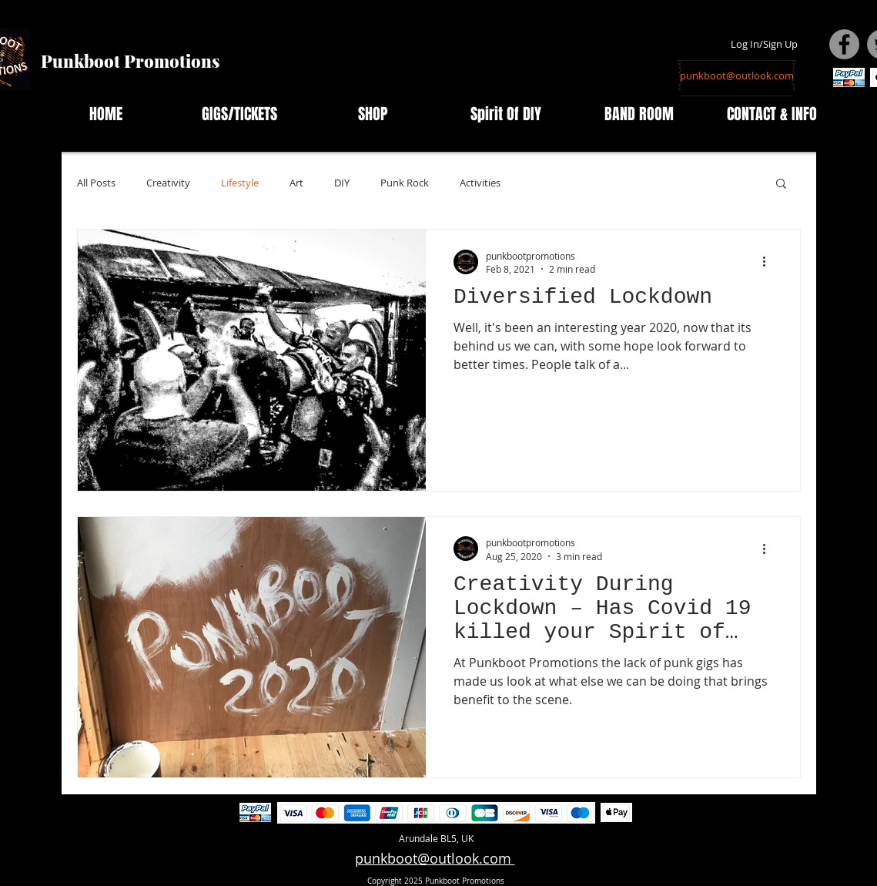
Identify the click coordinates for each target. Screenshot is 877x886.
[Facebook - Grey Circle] (844, 44)
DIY (342, 183)
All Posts (96, 183)
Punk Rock (404, 183)
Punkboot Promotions (130, 60)
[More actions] (770, 262)
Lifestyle (240, 183)
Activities (480, 183)
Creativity (168, 183)
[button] (781, 184)
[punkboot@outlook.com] (737, 75)
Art (296, 183)
